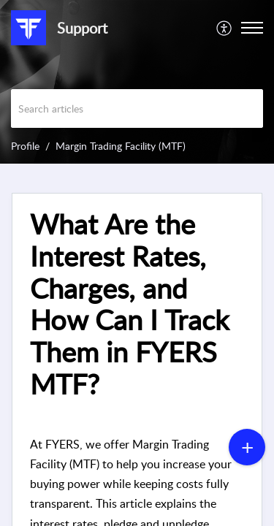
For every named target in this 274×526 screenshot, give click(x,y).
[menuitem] (224, 28)
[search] (137, 108)
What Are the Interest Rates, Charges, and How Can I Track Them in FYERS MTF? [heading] (129, 304)
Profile (25, 146)
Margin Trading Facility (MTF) (121, 146)
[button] (224, 28)
